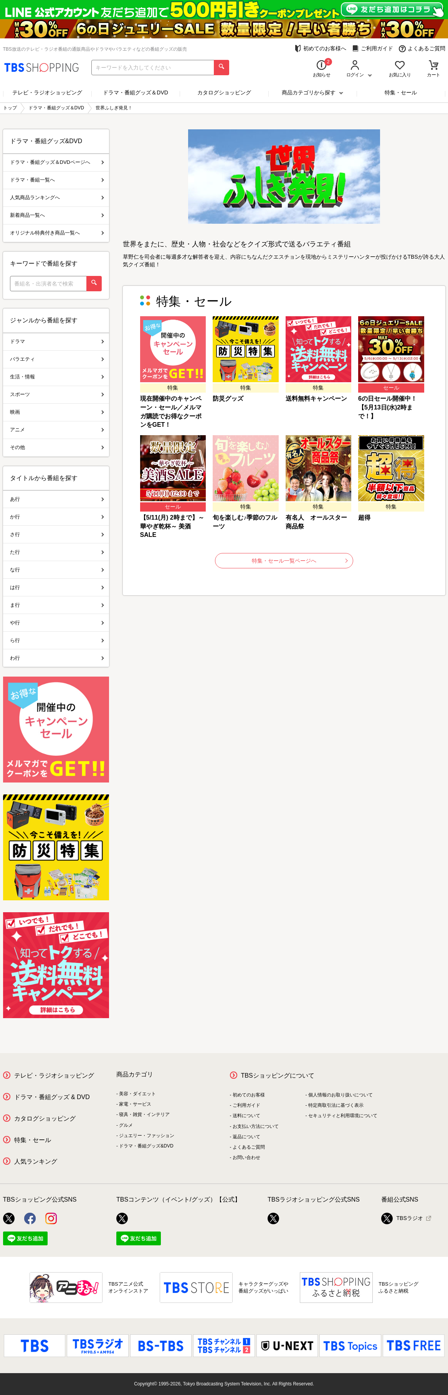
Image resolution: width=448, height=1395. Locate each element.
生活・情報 (57, 377)
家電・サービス (135, 1104)
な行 (57, 570)
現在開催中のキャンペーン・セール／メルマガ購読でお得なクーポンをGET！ (171, 411)
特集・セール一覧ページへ (300, 561)
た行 (57, 552)
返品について (246, 1136)
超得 (364, 517)
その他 (57, 447)
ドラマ (57, 341)
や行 (57, 623)
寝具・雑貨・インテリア (144, 1114)
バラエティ (57, 359)
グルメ (126, 1125)
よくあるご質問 (422, 48)
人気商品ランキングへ (57, 197)
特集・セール (401, 92)
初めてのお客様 (249, 1095)
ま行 (57, 605)
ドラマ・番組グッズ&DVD (146, 1146)
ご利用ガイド (372, 48)
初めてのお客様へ (320, 48)
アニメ (57, 430)
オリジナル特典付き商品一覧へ (57, 233)
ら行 (57, 640)
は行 (57, 587)
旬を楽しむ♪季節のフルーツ (245, 522)
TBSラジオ (402, 1218)
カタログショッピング (224, 92)
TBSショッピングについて (277, 1075)
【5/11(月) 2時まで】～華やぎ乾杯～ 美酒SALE (172, 526)
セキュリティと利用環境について (342, 1115)
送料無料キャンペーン (316, 398)
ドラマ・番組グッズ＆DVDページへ (57, 162)
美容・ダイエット (137, 1093)
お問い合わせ (246, 1157)
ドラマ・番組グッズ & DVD (52, 1097)
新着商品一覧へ (57, 215)
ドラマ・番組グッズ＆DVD (135, 92)
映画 (57, 412)
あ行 (57, 499)
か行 (57, 517)
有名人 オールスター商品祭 (316, 522)
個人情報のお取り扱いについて (340, 1095)
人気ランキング (35, 1161)
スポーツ (57, 394)
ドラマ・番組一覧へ (57, 180)
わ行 (57, 658)
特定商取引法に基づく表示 (336, 1105)
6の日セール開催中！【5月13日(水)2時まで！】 (387, 407)
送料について (246, 1115)
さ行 (57, 534)
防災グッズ (228, 398)
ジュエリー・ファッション (146, 1135)
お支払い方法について (256, 1126)
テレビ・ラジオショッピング (47, 92)
